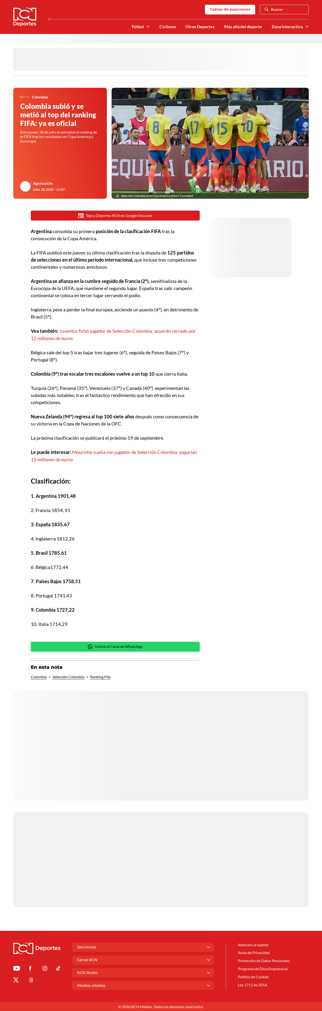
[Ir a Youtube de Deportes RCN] (16, 969)
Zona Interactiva (287, 26)
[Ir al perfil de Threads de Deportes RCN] (31, 980)
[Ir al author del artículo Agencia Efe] (25, 186)
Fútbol (138, 26)
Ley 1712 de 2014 (252, 985)
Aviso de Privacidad (254, 952)
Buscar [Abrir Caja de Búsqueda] (274, 10)
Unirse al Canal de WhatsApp (115, 646)
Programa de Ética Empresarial (263, 969)
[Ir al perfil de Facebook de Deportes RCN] (30, 969)
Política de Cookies (253, 977)
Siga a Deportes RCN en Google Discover (115, 215)
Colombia (39, 676)
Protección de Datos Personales (264, 961)
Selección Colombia (68, 676)
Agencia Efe (43, 183)
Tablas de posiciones (230, 9)
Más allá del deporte (243, 26)
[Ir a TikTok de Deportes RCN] (58, 969)
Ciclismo (167, 26)
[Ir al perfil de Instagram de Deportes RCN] (44, 969)
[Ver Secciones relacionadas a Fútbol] (148, 26)
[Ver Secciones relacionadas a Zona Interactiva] (307, 26)
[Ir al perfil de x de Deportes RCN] (15, 980)
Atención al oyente (253, 944)
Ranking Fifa (100, 676)
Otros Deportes (200, 26)
